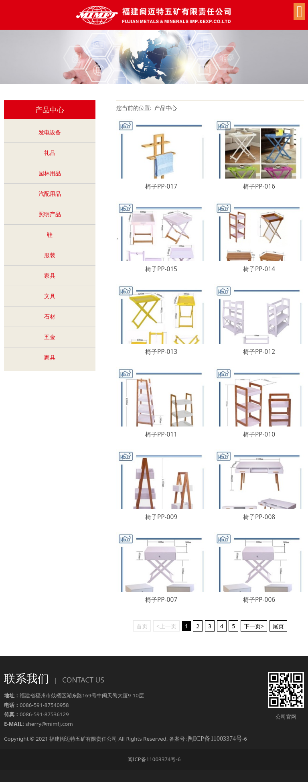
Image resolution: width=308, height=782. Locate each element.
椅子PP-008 (259, 517)
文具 (49, 296)
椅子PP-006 (259, 599)
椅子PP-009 (161, 517)
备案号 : (205, 738)
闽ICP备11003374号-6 (154, 759)
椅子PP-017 (161, 186)
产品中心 (165, 108)
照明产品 (49, 214)
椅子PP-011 (161, 434)
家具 (49, 275)
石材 (49, 316)
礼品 (49, 152)
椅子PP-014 (259, 269)
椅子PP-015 (161, 269)
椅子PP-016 (259, 186)
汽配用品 (49, 193)
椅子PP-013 (161, 351)
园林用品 (49, 173)
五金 (49, 337)
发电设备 (49, 132)
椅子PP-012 (259, 351)
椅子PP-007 (161, 599)
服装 (49, 255)
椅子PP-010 (259, 434)
